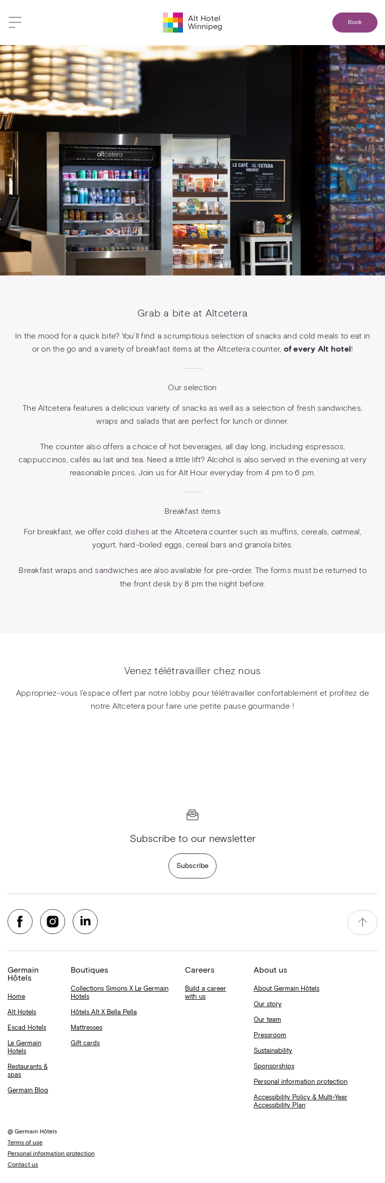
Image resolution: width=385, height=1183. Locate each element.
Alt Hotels (22, 1012)
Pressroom (270, 1035)
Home (16, 997)
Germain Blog (28, 1090)
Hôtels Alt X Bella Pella (104, 1012)
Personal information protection (300, 1082)
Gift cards (85, 1043)
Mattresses (86, 1028)
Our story (268, 1004)
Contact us (23, 1165)
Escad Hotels (27, 1028)
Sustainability (273, 1051)
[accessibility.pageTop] (362, 922)
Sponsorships (274, 1066)
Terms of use (25, 1143)
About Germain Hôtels (286, 989)
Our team (267, 1020)
